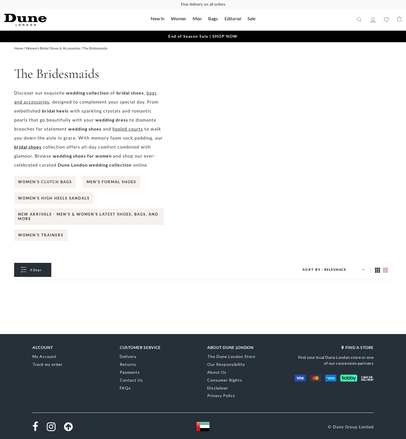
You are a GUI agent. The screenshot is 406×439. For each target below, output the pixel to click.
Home (19, 48)
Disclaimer (217, 388)
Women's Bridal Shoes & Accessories (53, 48)
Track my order (47, 364)
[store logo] (44, 20)
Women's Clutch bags (45, 182)
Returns (128, 364)
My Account (373, 19)
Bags (213, 18)
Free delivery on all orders (203, 4)
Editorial (232, 18)
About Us (216, 372)
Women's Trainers (40, 235)
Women (178, 18)
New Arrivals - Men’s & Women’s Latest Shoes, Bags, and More (88, 216)
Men (197, 18)
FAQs (125, 388)
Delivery (128, 356)
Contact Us (131, 380)
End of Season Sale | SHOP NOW (203, 36)
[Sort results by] (345, 270)
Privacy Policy (221, 395)
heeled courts (127, 129)
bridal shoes (27, 146)
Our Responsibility (226, 364)
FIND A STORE (357, 347)
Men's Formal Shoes (111, 182)
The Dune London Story (231, 356)
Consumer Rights (224, 380)
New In (157, 18)
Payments (130, 372)
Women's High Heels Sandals (54, 198)
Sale (251, 18)
